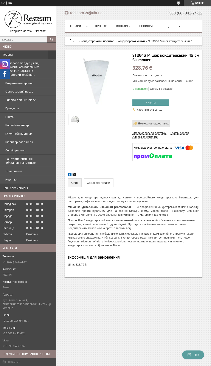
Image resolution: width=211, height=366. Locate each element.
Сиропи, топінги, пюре (20, 100)
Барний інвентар (17, 125)
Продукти (12, 108)
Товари (8, 55)
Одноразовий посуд (19, 91)
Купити (151, 102)
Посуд (9, 117)
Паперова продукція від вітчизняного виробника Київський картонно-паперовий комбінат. (22, 69)
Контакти (123, 26)
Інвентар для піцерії (19, 142)
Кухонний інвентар (18, 133)
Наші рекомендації (15, 188)
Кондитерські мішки (131, 41)
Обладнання (14, 171)
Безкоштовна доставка (153, 123)
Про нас (101, 26)
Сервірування (15, 150)
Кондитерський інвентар (98, 41)
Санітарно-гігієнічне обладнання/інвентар (20, 161)
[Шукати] (51, 39)
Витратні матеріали (19, 83)
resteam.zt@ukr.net (15, 320)
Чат (193, 355)
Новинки (11, 179)
